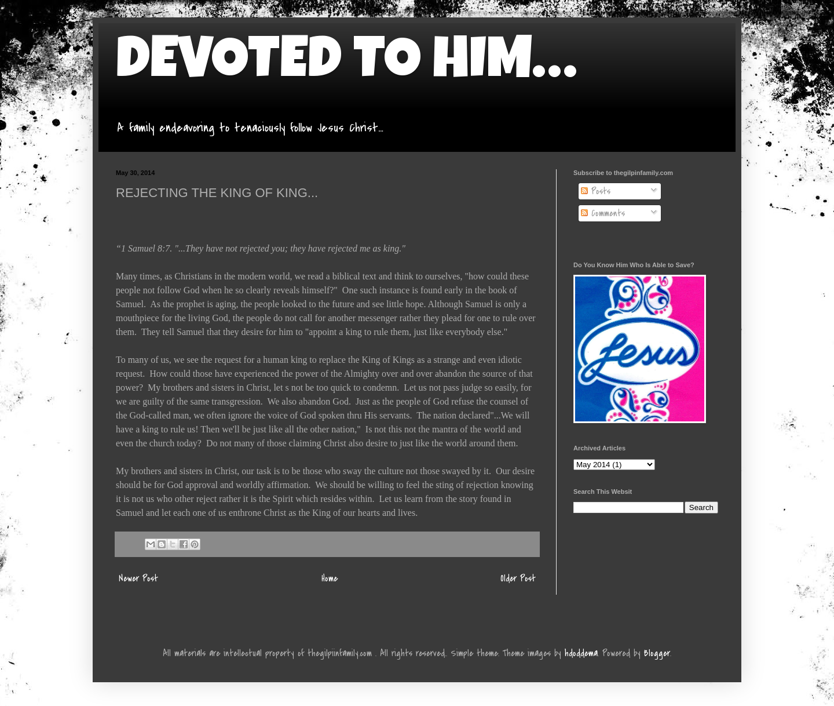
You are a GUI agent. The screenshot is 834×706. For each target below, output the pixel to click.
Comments (603, 213)
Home (329, 578)
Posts (595, 191)
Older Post (518, 578)
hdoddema (581, 653)
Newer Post (138, 578)
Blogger (657, 653)
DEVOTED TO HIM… (346, 65)
